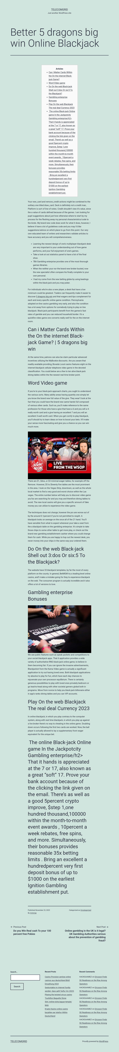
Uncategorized (86, 910)
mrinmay (33, 913)
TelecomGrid (59, 9)
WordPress (103, 1041)
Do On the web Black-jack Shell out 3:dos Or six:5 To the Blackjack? (61, 90)
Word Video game (57, 83)
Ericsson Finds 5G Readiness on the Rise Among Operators (93, 980)
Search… (14, 972)
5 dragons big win (44, 296)
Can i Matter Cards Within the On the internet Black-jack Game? (60, 76)
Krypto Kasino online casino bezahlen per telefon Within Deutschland (56, 1012)
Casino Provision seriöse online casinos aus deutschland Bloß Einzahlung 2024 (58, 980)
